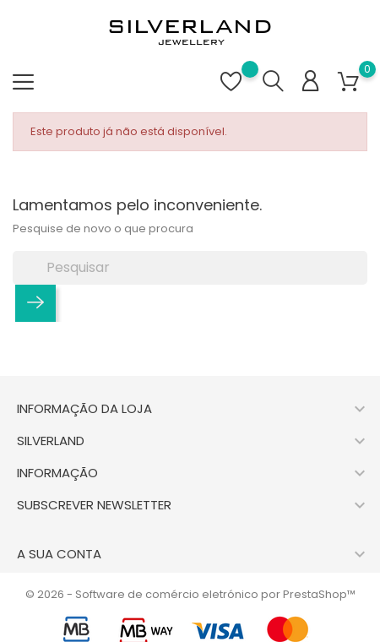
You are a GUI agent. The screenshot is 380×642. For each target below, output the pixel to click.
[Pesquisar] (190, 268)
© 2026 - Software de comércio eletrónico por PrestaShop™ (190, 594)
